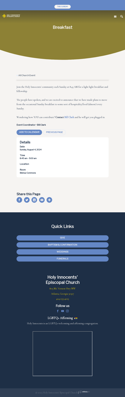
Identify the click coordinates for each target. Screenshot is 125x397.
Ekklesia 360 (84, 391)
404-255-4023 (62, 298)
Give (62, 237)
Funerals (62, 258)
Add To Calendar (29, 132)
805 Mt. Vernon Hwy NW (62, 288)
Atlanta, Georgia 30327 (62, 293)
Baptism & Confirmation (62, 245)
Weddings (62, 252)
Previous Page (54, 132)
